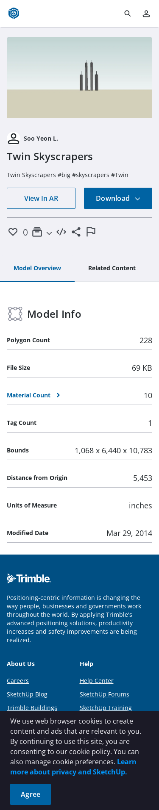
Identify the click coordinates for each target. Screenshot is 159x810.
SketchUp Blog (27, 694)
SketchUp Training (106, 708)
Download (118, 198)
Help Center (97, 681)
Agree (30, 794)
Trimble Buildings (32, 708)
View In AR (41, 198)
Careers (18, 681)
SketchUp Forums (104, 694)
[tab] (37, 268)
